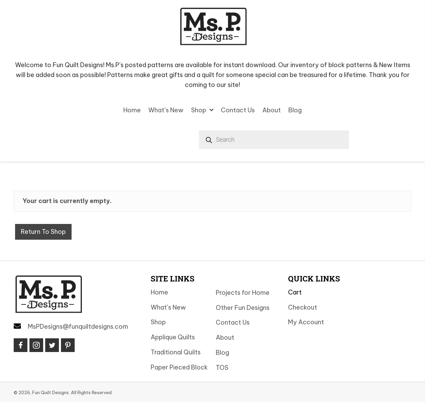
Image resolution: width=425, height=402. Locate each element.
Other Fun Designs (243, 308)
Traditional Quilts (176, 352)
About (225, 337)
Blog (222, 352)
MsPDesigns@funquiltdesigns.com (78, 326)
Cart (295, 292)
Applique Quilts (173, 337)
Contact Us (233, 322)
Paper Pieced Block (179, 367)
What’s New (168, 307)
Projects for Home (243, 293)
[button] (20, 345)
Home (159, 292)
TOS (222, 368)
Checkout (302, 307)
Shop (158, 322)
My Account (306, 322)
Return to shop (43, 232)
